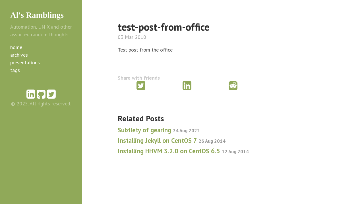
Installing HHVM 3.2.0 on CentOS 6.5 (183, 151)
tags (15, 70)
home (16, 47)
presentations (25, 62)
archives (19, 55)
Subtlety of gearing (159, 130)
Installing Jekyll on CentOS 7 (172, 140)
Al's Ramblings (37, 15)
